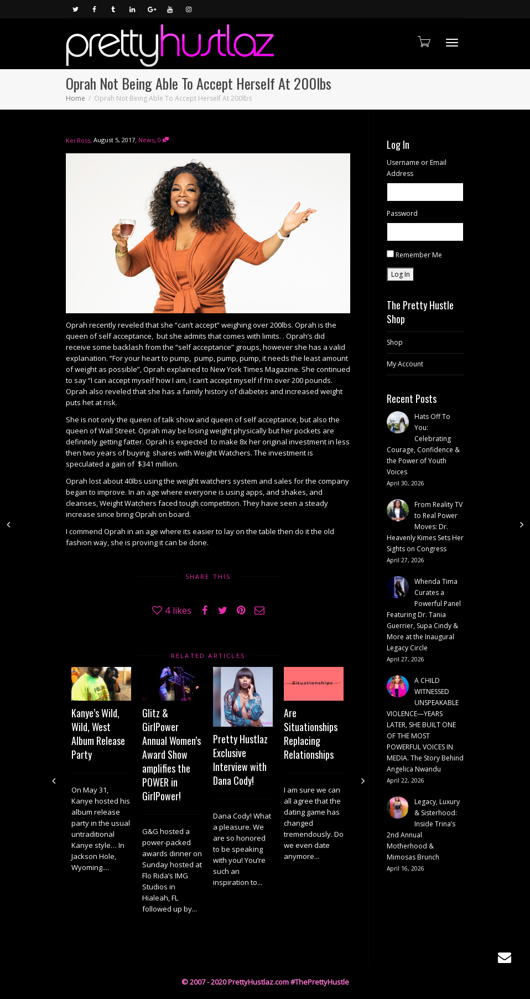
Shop (395, 342)
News (146, 140)
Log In (400, 274)
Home (75, 98)
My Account (405, 364)
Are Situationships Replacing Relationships (310, 734)
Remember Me (419, 255)
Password (402, 213)
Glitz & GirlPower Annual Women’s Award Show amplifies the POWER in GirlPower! (171, 754)
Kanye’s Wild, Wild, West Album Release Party (98, 734)
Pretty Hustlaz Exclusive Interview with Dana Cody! (240, 760)
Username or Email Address (416, 168)
